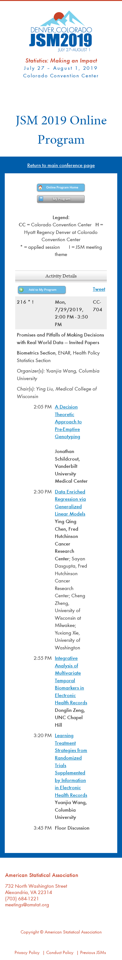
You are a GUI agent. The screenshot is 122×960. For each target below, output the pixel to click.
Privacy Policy (27, 952)
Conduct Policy (60, 952)
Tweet (99, 288)
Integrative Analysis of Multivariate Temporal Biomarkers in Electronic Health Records (71, 680)
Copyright (30, 932)
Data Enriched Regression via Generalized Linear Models (70, 502)
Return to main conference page (61, 165)
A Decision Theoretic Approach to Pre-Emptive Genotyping (68, 421)
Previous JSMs (93, 952)
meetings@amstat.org (27, 904)
